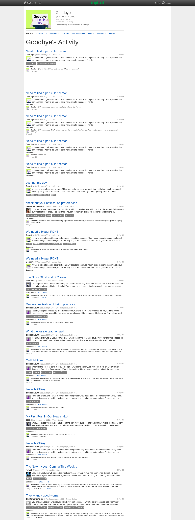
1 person (48, 489)
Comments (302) (69, 33)
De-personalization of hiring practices (50, 304)
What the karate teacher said (45, 331)
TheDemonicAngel (34, 499)
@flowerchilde (50, 206)
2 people (43, 297)
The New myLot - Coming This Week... (51, 466)
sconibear (30, 281)
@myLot (36, 470)
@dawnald (43, 308)
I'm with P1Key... (37, 389)
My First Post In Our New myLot (47, 416)
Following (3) (112, 33)
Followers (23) (101, 33)
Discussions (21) (41, 33)
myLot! (29, 470)
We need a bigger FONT (42, 231)
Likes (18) (90, 33)
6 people (43, 320)
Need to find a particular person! (47, 51)
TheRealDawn (32, 308)
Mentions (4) (80, 33)
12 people (44, 293)
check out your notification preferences (51, 203)
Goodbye (30, 55)
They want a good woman (43, 495)
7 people (43, 347)
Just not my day (36, 182)
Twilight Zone (34, 360)
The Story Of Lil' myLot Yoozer (46, 277)
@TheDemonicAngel (52, 499)
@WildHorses (40, 55)
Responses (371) (55, 33)
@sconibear (40, 281)
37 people (45, 482)
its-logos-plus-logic (35, 206)
